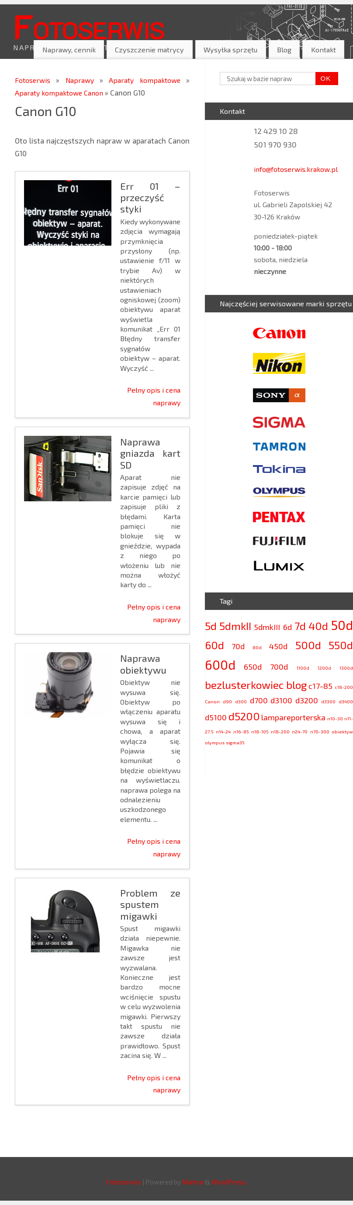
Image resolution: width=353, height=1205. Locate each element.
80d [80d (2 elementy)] (257, 647)
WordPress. (229, 1182)
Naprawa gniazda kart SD (150, 453)
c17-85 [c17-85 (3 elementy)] (320, 686)
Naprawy (83, 79)
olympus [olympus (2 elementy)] (215, 742)
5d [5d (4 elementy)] (211, 626)
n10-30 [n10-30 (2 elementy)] (335, 718)
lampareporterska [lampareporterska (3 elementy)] (293, 717)
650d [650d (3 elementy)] (253, 666)
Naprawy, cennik (69, 49)
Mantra (193, 1182)
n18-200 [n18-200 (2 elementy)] (280, 731)
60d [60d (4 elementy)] (214, 645)
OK (323, 78)
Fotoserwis (88, 25)
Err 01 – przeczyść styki (150, 197)
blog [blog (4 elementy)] (296, 684)
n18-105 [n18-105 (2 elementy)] (260, 731)
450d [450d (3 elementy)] (278, 646)
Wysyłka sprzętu (230, 49)
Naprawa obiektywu (143, 663)
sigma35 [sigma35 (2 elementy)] (235, 742)
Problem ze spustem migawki (150, 904)
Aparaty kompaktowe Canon (63, 92)
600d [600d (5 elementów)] (220, 664)
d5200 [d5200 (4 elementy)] (244, 716)
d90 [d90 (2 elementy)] (227, 701)
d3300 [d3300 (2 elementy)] (328, 701)
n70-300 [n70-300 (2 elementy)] (319, 731)
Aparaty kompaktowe (147, 79)
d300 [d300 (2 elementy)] (241, 701)
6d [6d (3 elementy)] (287, 627)
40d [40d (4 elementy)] (318, 626)
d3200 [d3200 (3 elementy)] (306, 700)
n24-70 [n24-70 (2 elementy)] (300, 731)
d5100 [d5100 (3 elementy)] (216, 717)
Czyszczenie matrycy (149, 49)
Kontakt (323, 49)
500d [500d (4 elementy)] (308, 645)
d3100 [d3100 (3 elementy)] (281, 700)
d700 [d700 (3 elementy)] (259, 700)
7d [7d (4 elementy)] (300, 626)
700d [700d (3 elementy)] (279, 666)
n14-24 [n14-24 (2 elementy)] (223, 731)
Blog (284, 49)
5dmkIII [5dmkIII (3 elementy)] (267, 627)
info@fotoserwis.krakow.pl (296, 169)
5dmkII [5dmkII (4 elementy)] (235, 626)
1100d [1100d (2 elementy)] (303, 668)
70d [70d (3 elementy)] (238, 646)
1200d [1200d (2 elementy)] (324, 668)
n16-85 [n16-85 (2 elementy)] (241, 731)
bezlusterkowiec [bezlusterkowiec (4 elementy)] (244, 684)
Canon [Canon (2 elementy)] (212, 701)
